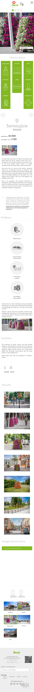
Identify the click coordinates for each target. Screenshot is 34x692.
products (25, 676)
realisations (12, 676)
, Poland (26, 48)
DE (15, 10)
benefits (19, 676)
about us (5, 676)
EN (12, 10)
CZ (21, 10)
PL (18, 10)
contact (5, 678)
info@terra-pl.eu (14, 662)
